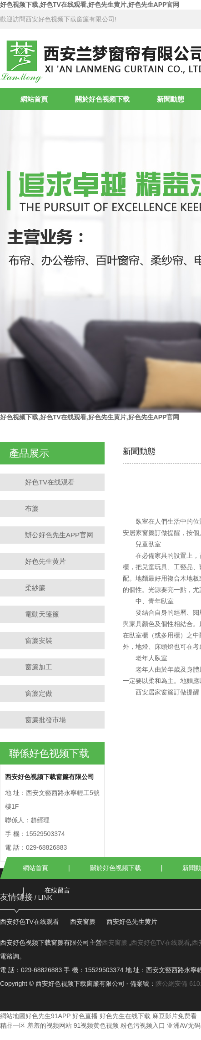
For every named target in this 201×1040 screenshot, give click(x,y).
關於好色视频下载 (102, 99)
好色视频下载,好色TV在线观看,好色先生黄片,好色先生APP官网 (89, 4)
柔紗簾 (35, 587)
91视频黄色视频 (96, 1025)
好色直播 (85, 1016)
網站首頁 (34, 99)
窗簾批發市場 (45, 720)
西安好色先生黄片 (131, 921)
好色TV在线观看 (50, 482)
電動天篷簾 (42, 614)
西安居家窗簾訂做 (161, 692)
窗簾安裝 (38, 640)
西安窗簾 (82, 921)
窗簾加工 (38, 667)
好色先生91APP (47, 1016)
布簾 (32, 508)
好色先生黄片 (45, 561)
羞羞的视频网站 (49, 1025)
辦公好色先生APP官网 (59, 535)
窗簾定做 (38, 693)
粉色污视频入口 (143, 1025)
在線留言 (57, 890)
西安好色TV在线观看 (29, 921)
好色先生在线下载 (125, 1016)
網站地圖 (12, 1016)
